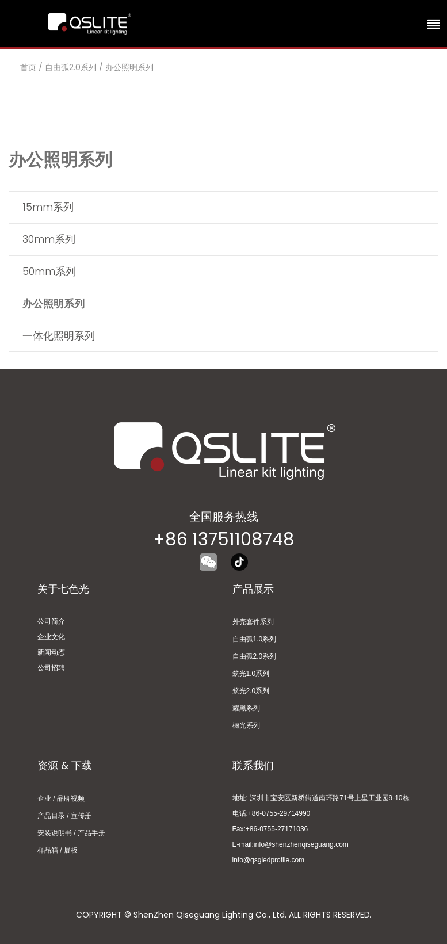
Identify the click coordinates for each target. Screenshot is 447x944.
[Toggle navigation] (432, 23)
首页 (28, 67)
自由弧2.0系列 (71, 67)
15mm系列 (48, 207)
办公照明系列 (129, 67)
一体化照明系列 (58, 335)
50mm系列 (49, 271)
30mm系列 (48, 239)
